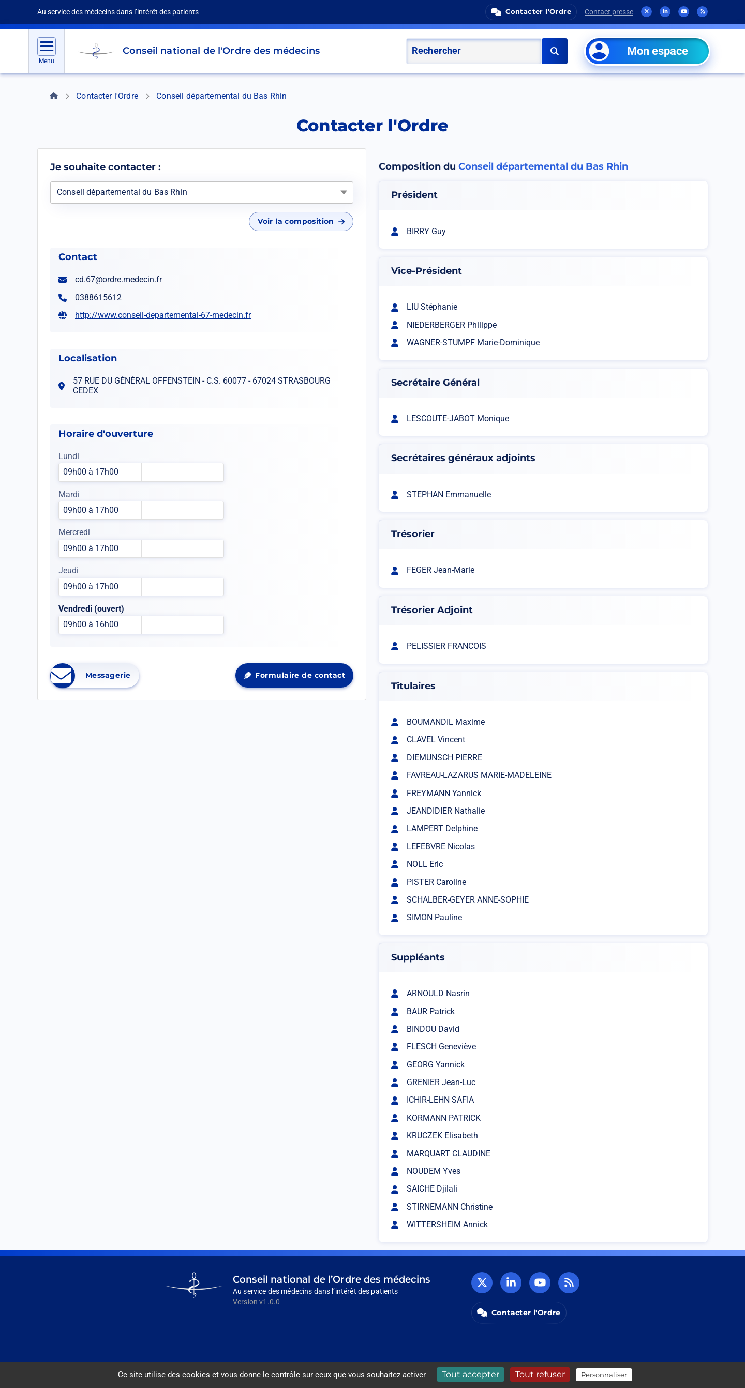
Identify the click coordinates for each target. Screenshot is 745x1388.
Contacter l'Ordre (107, 96)
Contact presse (609, 12)
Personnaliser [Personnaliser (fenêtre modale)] (604, 1374)
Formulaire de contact (298, 677)
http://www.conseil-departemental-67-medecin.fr (163, 315)
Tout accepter (470, 1374)
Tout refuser (540, 1374)
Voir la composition (301, 221)
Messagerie (94, 675)
